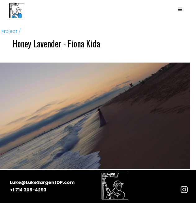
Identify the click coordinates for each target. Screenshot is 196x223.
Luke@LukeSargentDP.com (42, 182)
